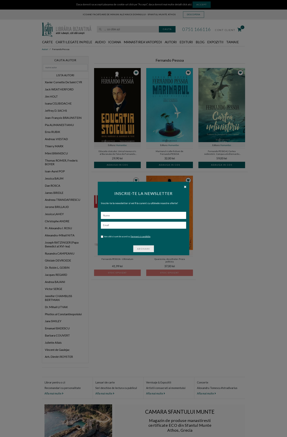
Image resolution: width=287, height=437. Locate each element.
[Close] (185, 186)
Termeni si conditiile (140, 236)
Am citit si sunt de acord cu (125, 236)
